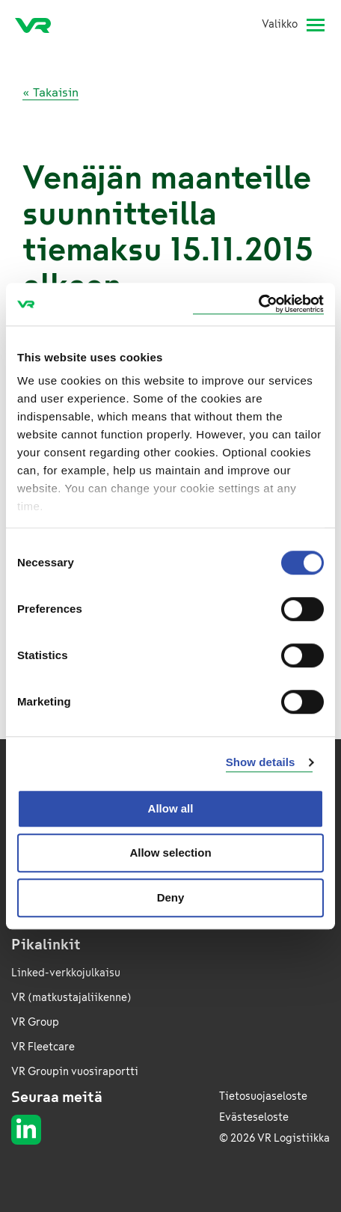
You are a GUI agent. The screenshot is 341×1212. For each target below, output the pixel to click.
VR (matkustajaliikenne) (71, 997)
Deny (171, 897)
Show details (260, 762)
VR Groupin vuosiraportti (74, 1071)
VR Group (35, 1022)
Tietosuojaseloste (263, 1096)
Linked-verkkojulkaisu (65, 973)
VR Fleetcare (43, 1047)
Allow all (171, 808)
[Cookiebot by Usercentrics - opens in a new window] (258, 304)
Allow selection (170, 852)
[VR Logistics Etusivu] (39, 25)
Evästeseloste (254, 1117)
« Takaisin (50, 92)
